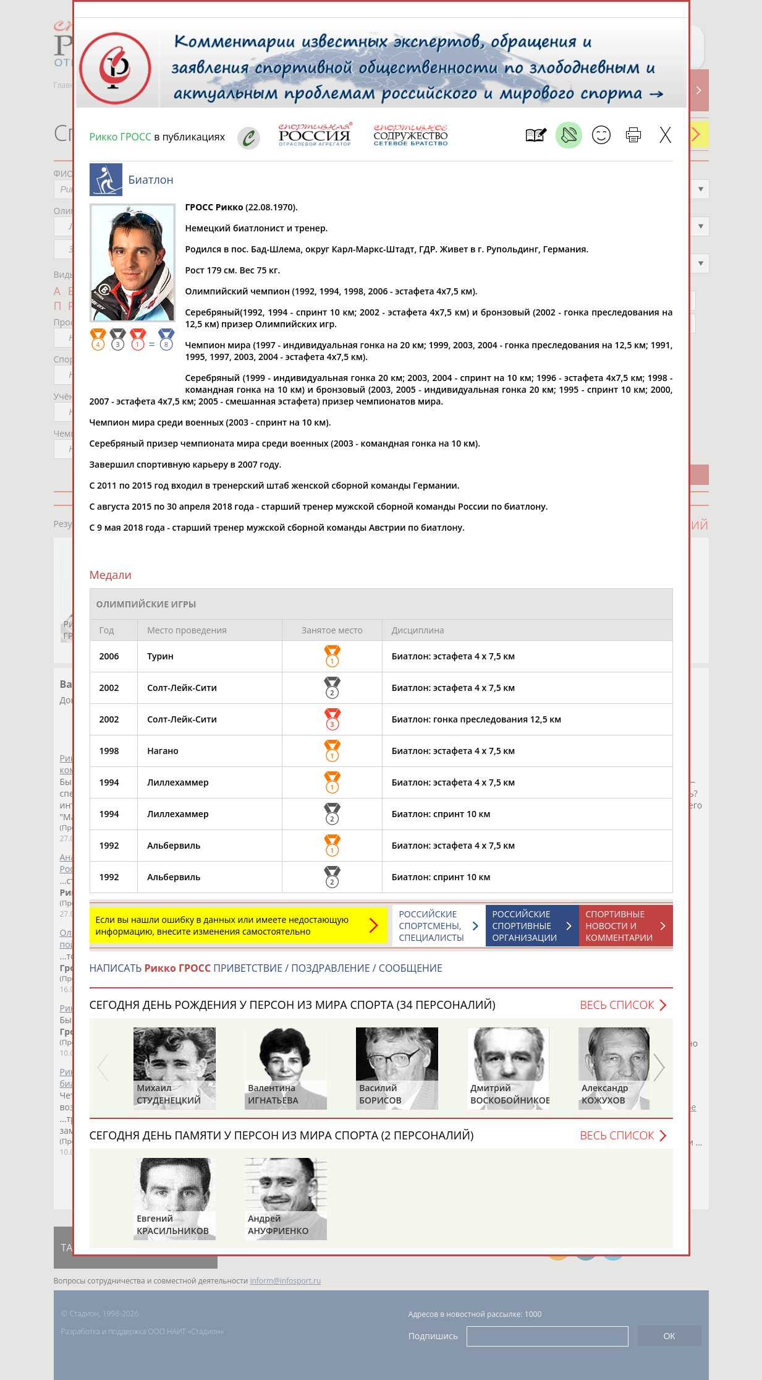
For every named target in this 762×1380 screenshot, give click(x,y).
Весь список (617, 1010)
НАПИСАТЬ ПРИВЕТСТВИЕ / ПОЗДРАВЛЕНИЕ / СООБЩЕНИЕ (266, 974)
